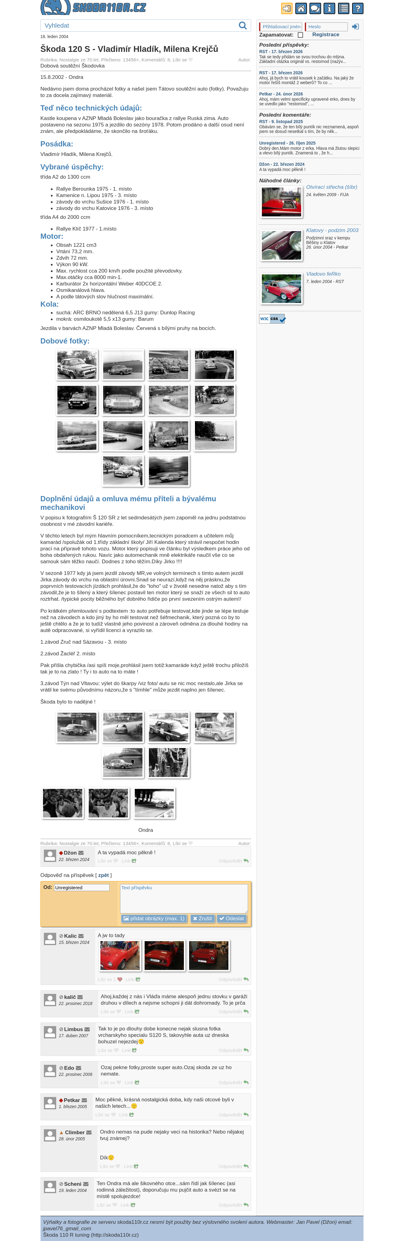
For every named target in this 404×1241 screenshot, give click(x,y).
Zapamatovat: (281, 35)
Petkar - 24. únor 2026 (281, 94)
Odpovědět (233, 860)
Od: (76, 887)
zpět (103, 875)
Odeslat (231, 918)
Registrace (325, 34)
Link (129, 860)
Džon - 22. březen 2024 (281, 164)
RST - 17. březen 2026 (280, 51)
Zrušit (202, 918)
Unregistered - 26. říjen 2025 (287, 143)
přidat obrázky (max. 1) (154, 918)
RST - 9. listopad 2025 (281, 121)
